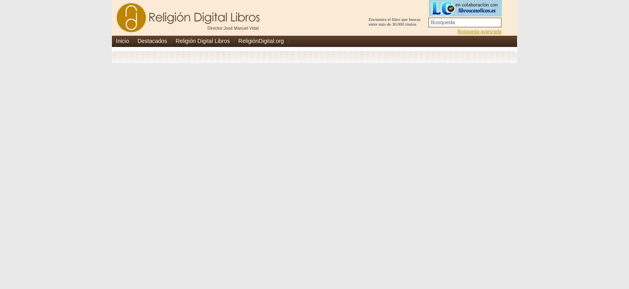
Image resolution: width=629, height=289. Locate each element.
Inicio (122, 41)
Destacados (152, 41)
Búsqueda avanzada (479, 31)
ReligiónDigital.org (261, 41)
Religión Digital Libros (203, 41)
